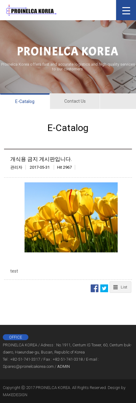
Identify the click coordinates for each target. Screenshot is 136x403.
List (124, 287)
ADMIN (63, 366)
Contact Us (75, 101)
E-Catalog (24, 101)
